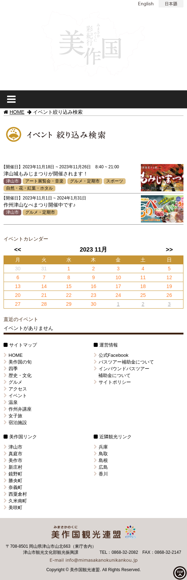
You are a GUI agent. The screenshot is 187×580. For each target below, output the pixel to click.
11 (143, 277)
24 (118, 295)
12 (169, 277)
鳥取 (101, 453)
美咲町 (13, 507)
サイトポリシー (112, 382)
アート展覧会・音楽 (44, 181)
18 (143, 286)
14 (44, 286)
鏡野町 (13, 474)
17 (118, 286)
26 (169, 295)
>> (169, 249)
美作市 (13, 460)
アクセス (15, 389)
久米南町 (15, 500)
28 (44, 304)
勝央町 (13, 480)
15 (69, 286)
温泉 (11, 402)
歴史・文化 (18, 375)
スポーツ (114, 181)
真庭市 (13, 453)
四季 (11, 368)
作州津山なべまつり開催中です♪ (40, 205)
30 (94, 304)
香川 (101, 474)
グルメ (13, 382)
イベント (15, 395)
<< (17, 249)
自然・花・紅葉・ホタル (29, 188)
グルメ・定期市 (85, 181)
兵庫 (101, 447)
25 (143, 295)
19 (169, 286)
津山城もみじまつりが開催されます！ (46, 173)
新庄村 (13, 467)
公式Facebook (111, 355)
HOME (17, 112)
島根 (101, 460)
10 (118, 277)
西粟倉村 (15, 494)
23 (94, 295)
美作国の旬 (18, 362)
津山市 (12, 181)
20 (18, 295)
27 (18, 304)
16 (94, 286)
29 (69, 304)
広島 (101, 467)
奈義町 (13, 487)
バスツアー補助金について (124, 362)
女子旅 (13, 415)
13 (18, 286)
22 (69, 295)
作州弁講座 (18, 409)
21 (44, 295)
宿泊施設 (15, 422)
